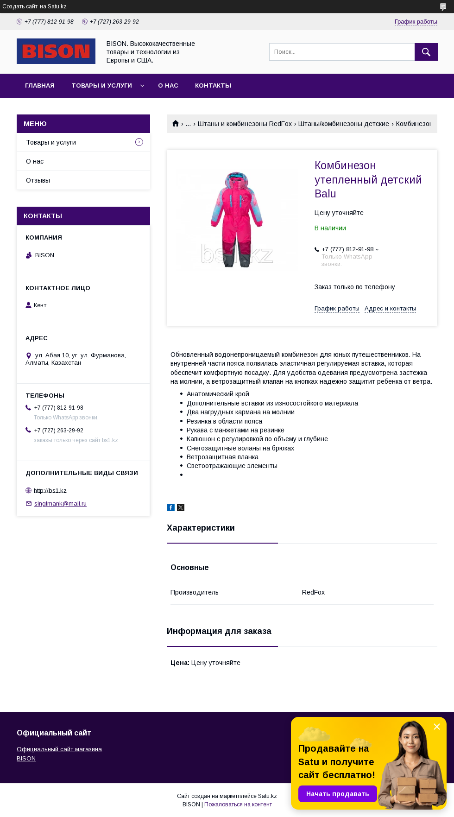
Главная (40, 85)
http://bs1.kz (50, 490)
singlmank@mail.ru (60, 503)
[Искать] (426, 52)
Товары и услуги (101, 85)
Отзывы (38, 180)
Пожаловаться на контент (238, 804)
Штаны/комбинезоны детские (343, 123)
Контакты (213, 85)
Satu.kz (267, 796)
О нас (168, 85)
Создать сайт (20, 6)
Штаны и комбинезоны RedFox (245, 123)
